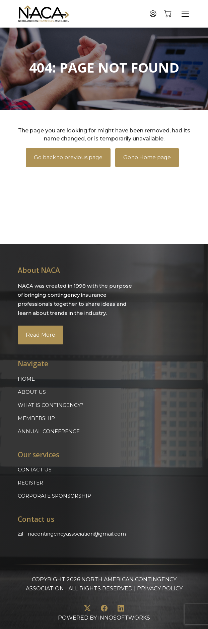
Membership (36, 418)
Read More (40, 335)
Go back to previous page (68, 157)
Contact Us (35, 469)
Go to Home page (147, 157)
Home (26, 379)
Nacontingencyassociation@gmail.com (77, 534)
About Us (32, 392)
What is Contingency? (50, 405)
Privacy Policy (160, 588)
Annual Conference (49, 431)
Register (30, 482)
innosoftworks (124, 618)
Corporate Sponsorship (54, 496)
